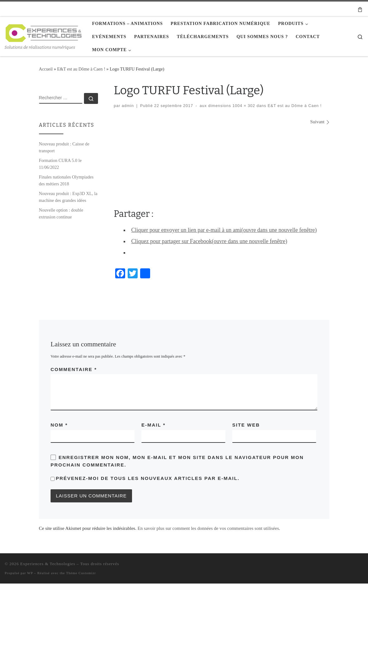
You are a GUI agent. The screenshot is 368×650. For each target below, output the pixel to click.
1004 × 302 (243, 106)
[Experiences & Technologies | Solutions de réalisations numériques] (44, 32)
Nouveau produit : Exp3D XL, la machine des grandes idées (68, 197)
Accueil (46, 68)
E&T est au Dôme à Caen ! (81, 68)
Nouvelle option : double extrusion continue (61, 213)
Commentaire (74, 369)
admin (128, 106)
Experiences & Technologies (47, 563)
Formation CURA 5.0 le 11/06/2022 (60, 164)
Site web (246, 425)
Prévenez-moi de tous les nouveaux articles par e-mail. (148, 478)
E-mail (153, 425)
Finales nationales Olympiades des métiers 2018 (66, 180)
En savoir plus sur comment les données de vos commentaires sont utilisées (208, 528)
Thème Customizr (81, 573)
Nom (59, 425)
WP (30, 573)
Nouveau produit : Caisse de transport (64, 147)
